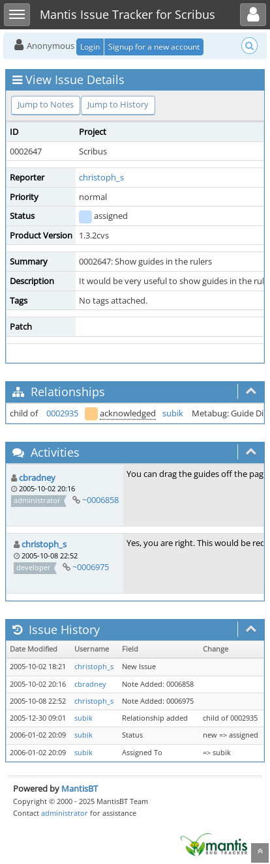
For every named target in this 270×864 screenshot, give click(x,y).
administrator (64, 813)
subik (172, 413)
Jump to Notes (46, 104)
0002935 (62, 413)
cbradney (37, 477)
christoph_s (101, 177)
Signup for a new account (154, 46)
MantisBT (79, 788)
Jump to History (118, 104)
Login (90, 46)
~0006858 (100, 500)
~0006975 (90, 567)
